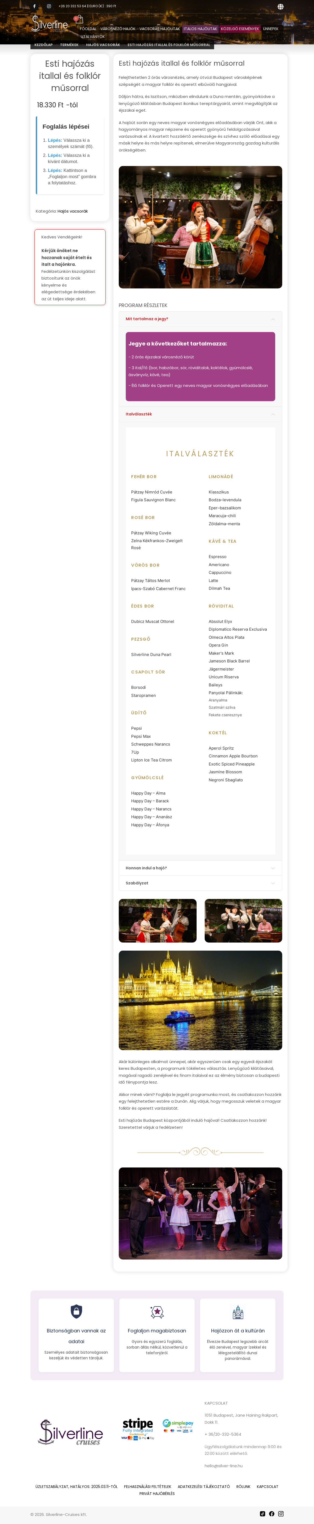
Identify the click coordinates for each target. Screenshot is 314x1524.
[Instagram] (281, 1513)
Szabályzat (137, 883)
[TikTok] (262, 1513)
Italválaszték (139, 414)
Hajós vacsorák (73, 211)
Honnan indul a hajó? (146, 868)
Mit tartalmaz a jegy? (147, 319)
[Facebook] (271, 1513)
